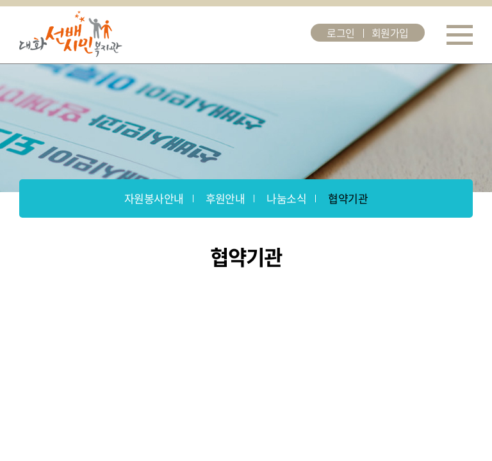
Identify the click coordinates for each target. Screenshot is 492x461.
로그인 (341, 32)
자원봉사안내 (154, 198)
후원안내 (225, 198)
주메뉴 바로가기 (0, 0)
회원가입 (390, 32)
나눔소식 (286, 198)
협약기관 (348, 198)
